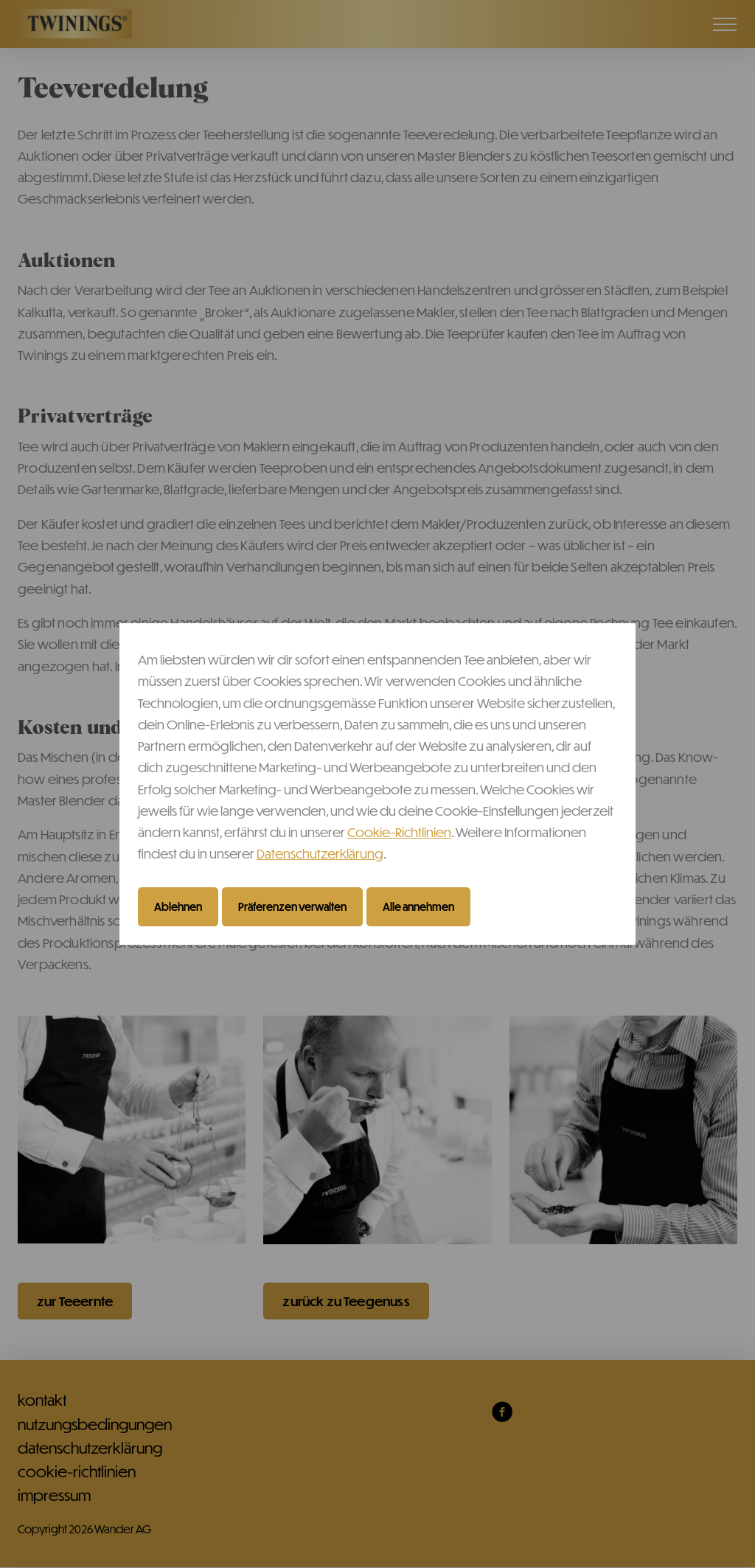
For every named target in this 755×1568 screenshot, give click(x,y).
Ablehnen (178, 906)
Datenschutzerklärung (320, 853)
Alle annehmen (418, 906)
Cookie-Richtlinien (399, 832)
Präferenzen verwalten (292, 906)
